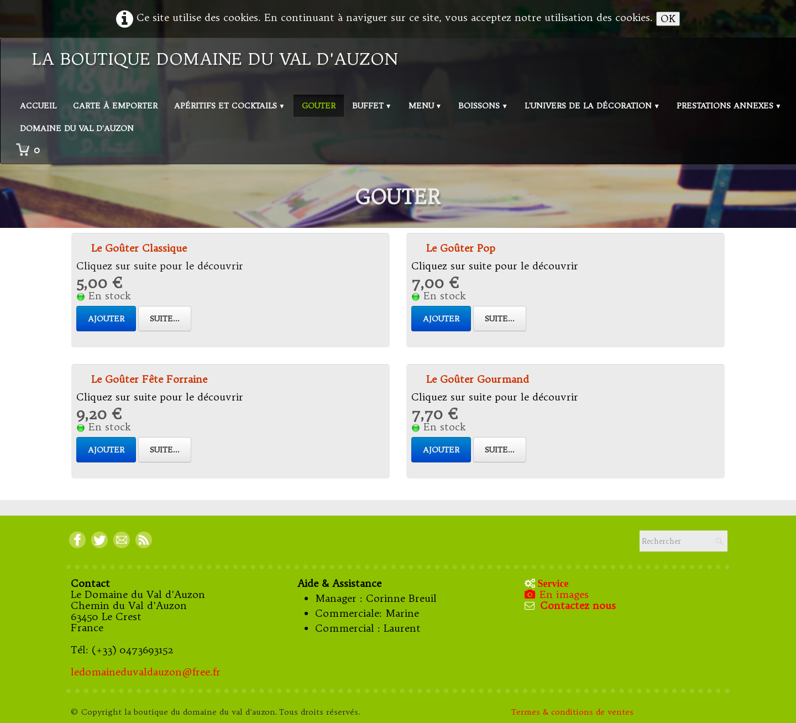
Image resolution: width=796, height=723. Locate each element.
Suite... (165, 319)
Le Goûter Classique (139, 248)
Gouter (319, 106)
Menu (425, 106)
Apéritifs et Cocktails (229, 106)
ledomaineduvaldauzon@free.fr (146, 671)
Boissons (483, 106)
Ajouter (106, 319)
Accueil (38, 106)
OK (668, 18)
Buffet (372, 106)
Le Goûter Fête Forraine (149, 379)
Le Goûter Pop (460, 248)
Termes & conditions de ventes (574, 712)
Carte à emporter (115, 106)
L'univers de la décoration (592, 106)
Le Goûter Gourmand (477, 379)
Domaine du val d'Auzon (77, 128)
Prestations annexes (729, 106)
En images (558, 594)
